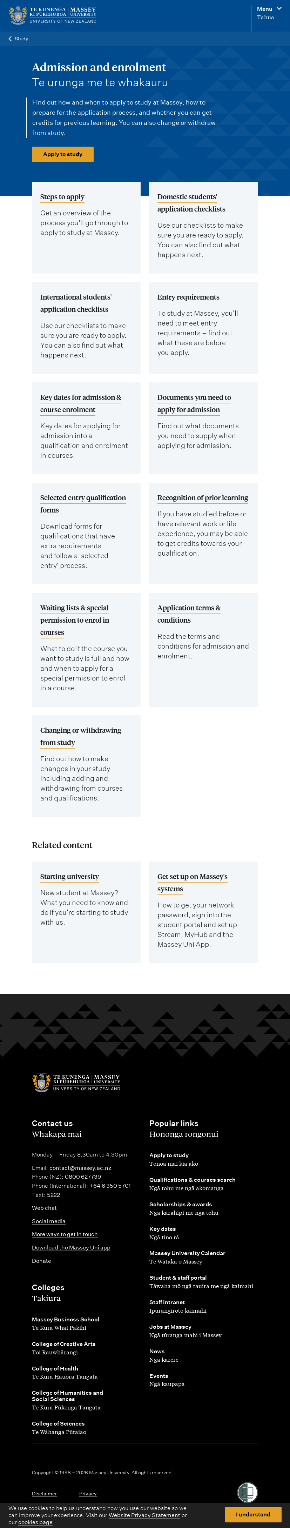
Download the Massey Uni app (71, 1247)
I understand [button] (253, 1514)
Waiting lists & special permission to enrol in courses (74, 620)
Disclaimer (44, 1493)
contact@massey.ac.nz (80, 1168)
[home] (55, 15)
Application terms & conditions (189, 613)
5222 (53, 1195)
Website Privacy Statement (144, 1515)
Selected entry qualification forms (83, 503)
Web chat (44, 1208)
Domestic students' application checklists (191, 202)
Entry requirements (188, 296)
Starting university (69, 876)
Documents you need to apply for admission (194, 403)
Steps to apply (62, 196)
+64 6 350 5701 (110, 1185)
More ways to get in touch (65, 1234)
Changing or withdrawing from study (80, 736)
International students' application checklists (76, 303)
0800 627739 (83, 1176)
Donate (41, 1261)
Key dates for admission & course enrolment (80, 403)
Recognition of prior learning (202, 497)
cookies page (35, 1522)
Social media (49, 1221)
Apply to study (62, 154)
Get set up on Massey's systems (192, 882)
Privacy (88, 1493)
